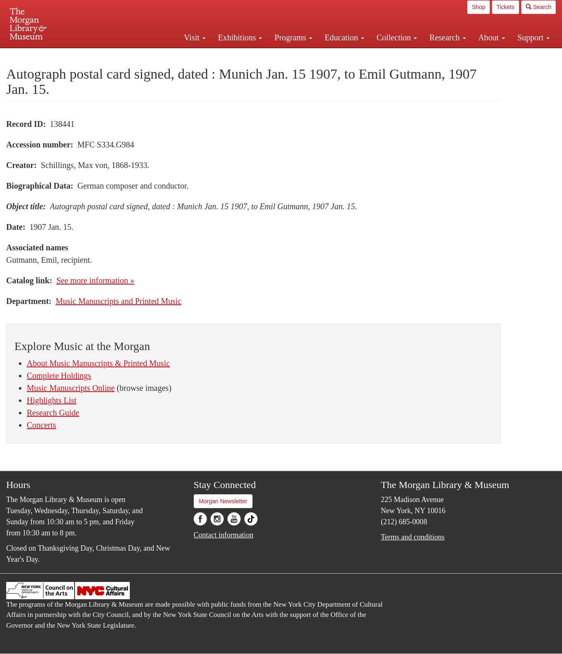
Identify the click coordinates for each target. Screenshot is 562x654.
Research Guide (53, 412)
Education (344, 37)
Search (538, 7)
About (491, 37)
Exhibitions (240, 37)
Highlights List (52, 400)
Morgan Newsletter (223, 501)
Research (447, 37)
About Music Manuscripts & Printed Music (98, 363)
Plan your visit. (183, 55)
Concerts (41, 425)
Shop (478, 7)
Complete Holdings (59, 375)
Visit (195, 37)
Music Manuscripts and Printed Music (119, 301)
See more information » (95, 280)
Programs (293, 37)
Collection (397, 37)
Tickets (505, 7)
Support (534, 37)
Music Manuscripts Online (71, 387)
